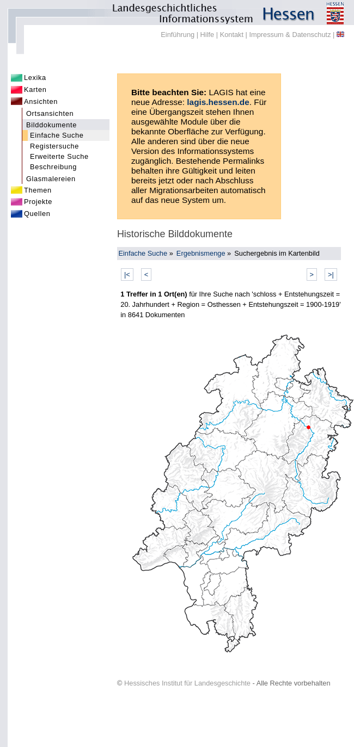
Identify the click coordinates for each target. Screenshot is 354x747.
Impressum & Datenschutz (290, 34)
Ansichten (41, 101)
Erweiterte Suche (59, 156)
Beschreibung (53, 167)
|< (127, 274)
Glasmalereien (51, 179)
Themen (38, 190)
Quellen (37, 213)
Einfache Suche (57, 135)
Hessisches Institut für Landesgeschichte (187, 683)
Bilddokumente (51, 125)
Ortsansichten (50, 113)
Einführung (177, 34)
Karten (35, 89)
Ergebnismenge (200, 253)
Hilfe (207, 34)
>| (331, 274)
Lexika (35, 77)
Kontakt (231, 34)
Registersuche (54, 146)
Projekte (38, 201)
